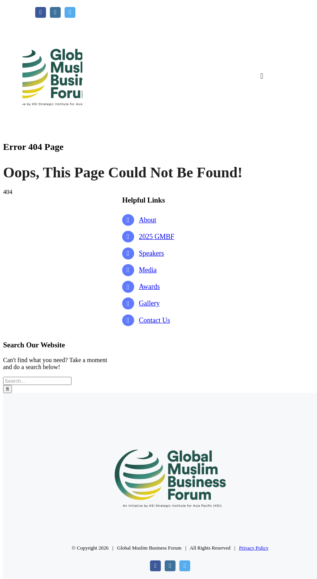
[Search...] (37, 381)
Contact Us (154, 320)
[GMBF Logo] (52, 20)
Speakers (151, 253)
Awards (149, 286)
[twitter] (70, 12)
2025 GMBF (156, 237)
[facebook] (40, 12)
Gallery (149, 303)
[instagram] (55, 12)
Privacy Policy (253, 548)
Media (148, 270)
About (147, 220)
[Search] (7, 389)
